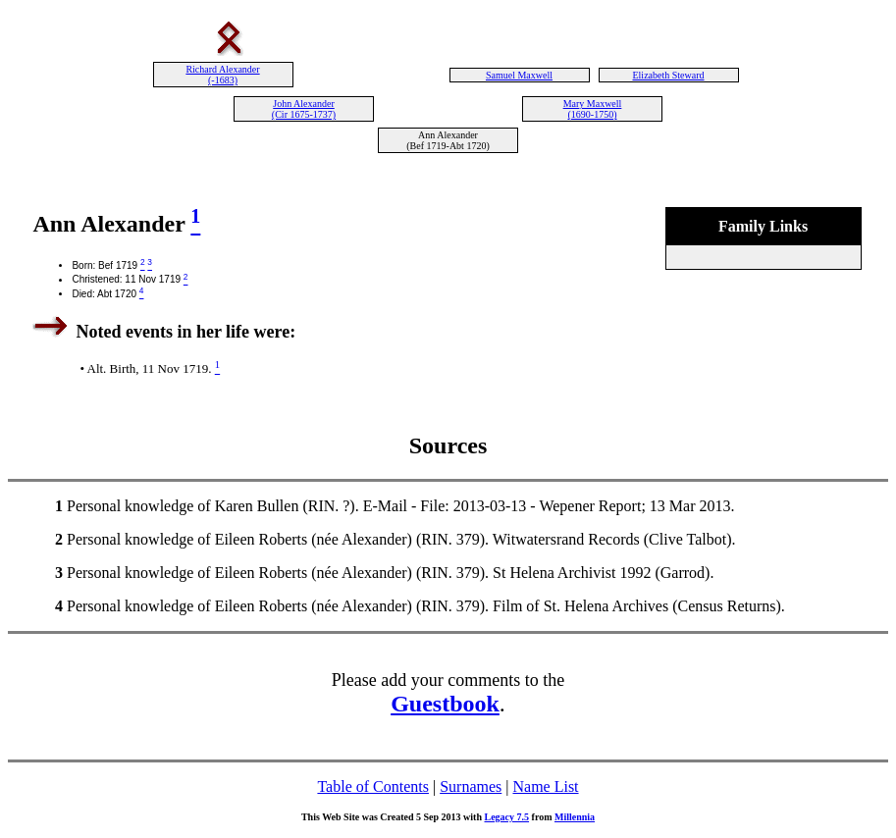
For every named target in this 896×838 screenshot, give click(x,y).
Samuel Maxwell (519, 75)
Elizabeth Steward (668, 75)
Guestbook (445, 703)
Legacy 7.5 (507, 817)
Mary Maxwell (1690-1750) (592, 109)
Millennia (574, 817)
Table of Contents (373, 786)
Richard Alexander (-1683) (222, 74)
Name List (545, 786)
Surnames (470, 786)
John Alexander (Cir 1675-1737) (304, 109)
